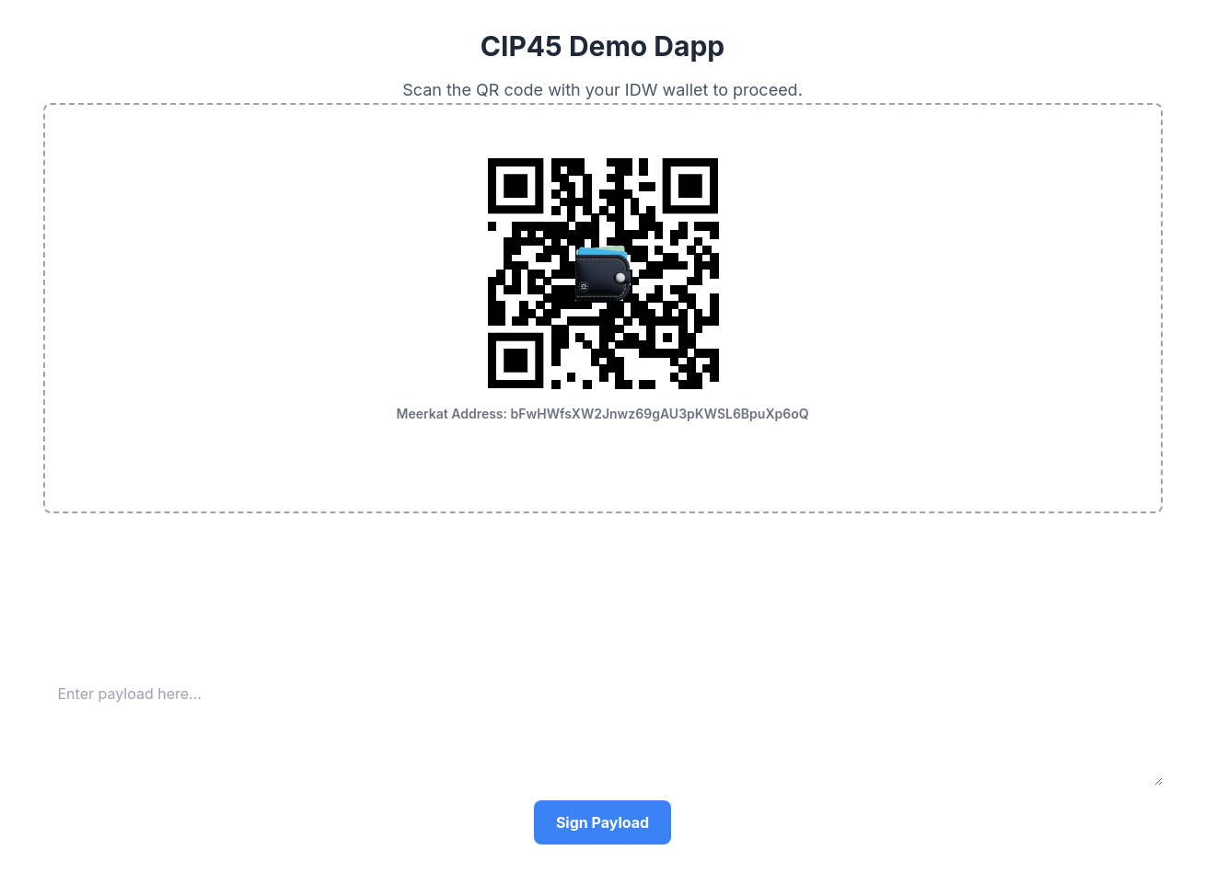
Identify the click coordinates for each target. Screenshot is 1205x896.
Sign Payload (602, 822)
